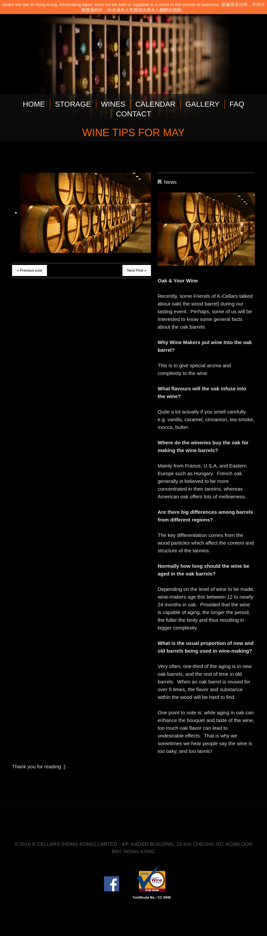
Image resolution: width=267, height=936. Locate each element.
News (170, 182)
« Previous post (29, 270)
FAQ (236, 104)
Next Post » (136, 270)
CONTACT (133, 114)
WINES (113, 104)
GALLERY (202, 104)
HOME (34, 104)
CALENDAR (155, 104)
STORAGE (73, 104)
